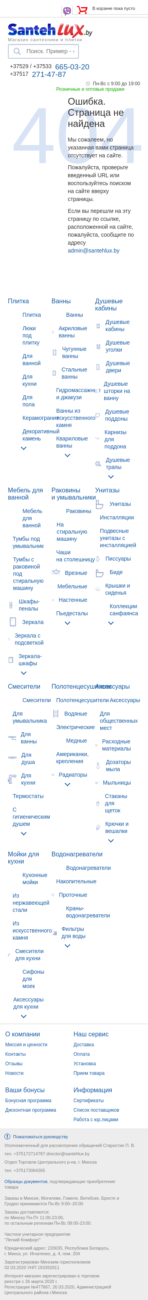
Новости (14, 1073)
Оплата (81, 1054)
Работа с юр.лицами (95, 1119)
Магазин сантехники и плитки (45, 39)
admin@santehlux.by (94, 250)
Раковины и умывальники (74, 494)
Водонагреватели (77, 854)
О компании (22, 1034)
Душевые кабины (109, 305)
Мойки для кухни (23, 858)
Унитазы (107, 490)
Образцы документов (25, 1181)
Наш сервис (91, 1034)
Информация (92, 1090)
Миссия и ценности (26, 1044)
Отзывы (13, 1063)
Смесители (24, 686)
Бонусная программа (28, 1100)
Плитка (18, 301)
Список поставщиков (96, 1110)
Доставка (83, 1044)
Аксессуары (112, 686)
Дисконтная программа (30, 1110)
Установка (84, 1063)
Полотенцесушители (82, 686)
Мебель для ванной (25, 494)
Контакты (15, 1054)
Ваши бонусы (25, 1090)
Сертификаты (88, 1100)
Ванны (61, 301)
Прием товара (89, 1073)
